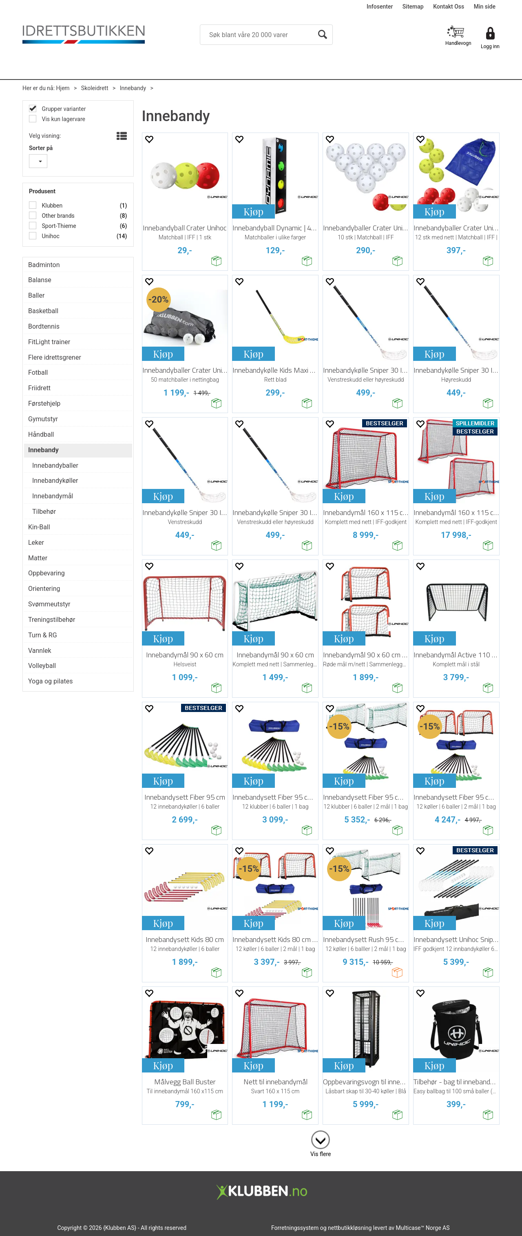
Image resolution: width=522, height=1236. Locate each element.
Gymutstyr (43, 419)
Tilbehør (44, 511)
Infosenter (380, 6)
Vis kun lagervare (62, 119)
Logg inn (490, 46)
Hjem (63, 88)
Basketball (43, 311)
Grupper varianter (63, 109)
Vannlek (39, 650)
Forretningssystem (295, 1228)
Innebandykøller (55, 480)
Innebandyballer (55, 465)
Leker (36, 542)
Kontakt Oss (448, 6)
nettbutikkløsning (350, 1228)
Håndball (41, 434)
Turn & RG (42, 635)
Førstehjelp (44, 403)
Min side (484, 6)
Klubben (51, 205)
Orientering (44, 589)
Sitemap (413, 6)
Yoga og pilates (50, 681)
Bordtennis (44, 326)
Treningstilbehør (51, 620)
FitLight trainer (49, 342)
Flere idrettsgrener (54, 357)
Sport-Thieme (58, 226)
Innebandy (133, 88)
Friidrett (39, 388)
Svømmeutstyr (49, 604)
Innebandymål (52, 496)
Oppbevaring (46, 573)
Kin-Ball (39, 527)
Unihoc (50, 236)
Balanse (39, 280)
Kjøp (253, 211)
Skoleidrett (94, 88)
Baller (36, 295)
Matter (37, 558)
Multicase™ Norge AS (423, 1228)
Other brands (57, 215)
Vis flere (320, 1154)
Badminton (44, 265)
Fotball (38, 372)
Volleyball (42, 666)
